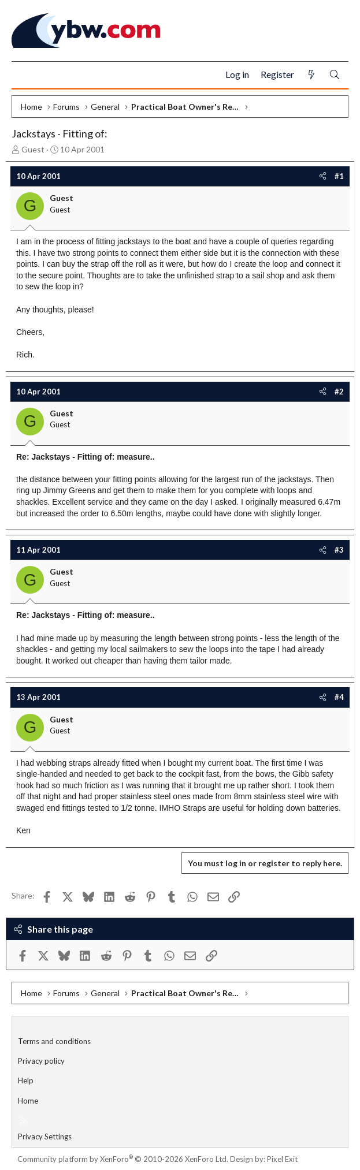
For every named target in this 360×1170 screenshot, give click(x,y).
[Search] (334, 75)
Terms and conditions (54, 1041)
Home (28, 1100)
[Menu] (25, 75)
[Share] (323, 176)
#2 (339, 391)
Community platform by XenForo (122, 1159)
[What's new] (311, 75)
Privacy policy (41, 1060)
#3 (339, 549)
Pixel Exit (282, 1159)
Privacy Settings (45, 1136)
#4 (339, 697)
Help (26, 1080)
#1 (339, 176)
